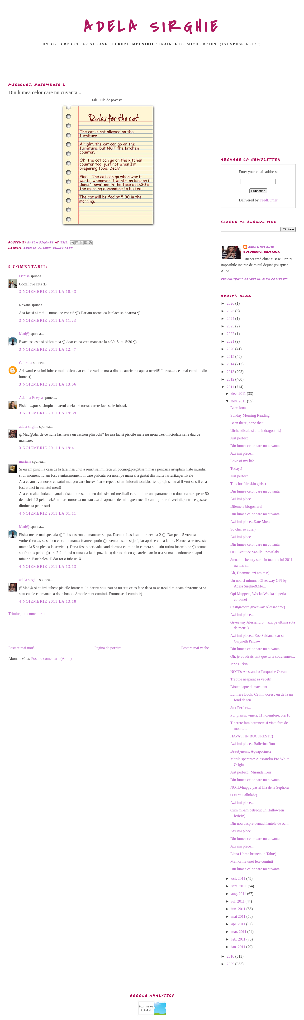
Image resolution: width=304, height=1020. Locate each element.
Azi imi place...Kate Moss (250, 522)
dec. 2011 (239, 393)
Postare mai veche (195, 648)
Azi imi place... (242, 453)
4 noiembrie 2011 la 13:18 (47, 601)
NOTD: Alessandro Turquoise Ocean (258, 672)
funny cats (63, 248)
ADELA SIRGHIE (152, 27)
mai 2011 (238, 916)
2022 (231, 334)
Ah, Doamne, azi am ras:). (250, 573)
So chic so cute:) (243, 529)
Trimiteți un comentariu (26, 614)
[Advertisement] (152, 65)
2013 (231, 372)
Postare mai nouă (21, 648)
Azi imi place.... (242, 537)
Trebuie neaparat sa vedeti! (250, 679)
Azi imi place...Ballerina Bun (252, 744)
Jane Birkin (239, 664)
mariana (25, 461)
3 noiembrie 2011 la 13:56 (47, 384)
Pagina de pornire (108, 648)
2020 (231, 349)
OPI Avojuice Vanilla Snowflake (255, 552)
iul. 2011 (238, 901)
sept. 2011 (239, 886)
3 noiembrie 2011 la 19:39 (47, 413)
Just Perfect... (240, 708)
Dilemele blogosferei (246, 506)
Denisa (24, 276)
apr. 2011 (238, 924)
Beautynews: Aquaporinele (250, 751)
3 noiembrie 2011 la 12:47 (47, 349)
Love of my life (242, 461)
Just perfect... (240, 438)
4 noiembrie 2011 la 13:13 (47, 566)
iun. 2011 (239, 909)
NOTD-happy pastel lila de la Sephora (259, 787)
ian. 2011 (238, 947)
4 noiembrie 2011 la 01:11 (47, 513)
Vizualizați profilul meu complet (254, 279)
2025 (231, 311)
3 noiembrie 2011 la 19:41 (47, 448)
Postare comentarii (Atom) (51, 659)
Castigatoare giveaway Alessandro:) (257, 607)
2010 (231, 956)
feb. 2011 (239, 939)
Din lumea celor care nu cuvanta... (256, 446)
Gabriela (25, 363)
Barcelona (238, 408)
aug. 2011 (239, 894)
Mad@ (24, 334)
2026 (231, 303)
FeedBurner (269, 200)
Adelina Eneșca (31, 398)
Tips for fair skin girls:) (248, 484)
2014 (231, 364)
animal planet (37, 248)
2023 (231, 326)
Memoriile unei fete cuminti (251, 861)
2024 (231, 319)
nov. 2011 (239, 401)
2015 (231, 356)
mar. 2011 (239, 932)
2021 (231, 341)
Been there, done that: (247, 423)
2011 (231, 387)
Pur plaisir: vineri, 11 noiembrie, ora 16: (260, 715)
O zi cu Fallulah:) (243, 795)
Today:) (236, 468)
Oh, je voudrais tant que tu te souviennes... (262, 656)
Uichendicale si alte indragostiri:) (255, 430)
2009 (231, 964)
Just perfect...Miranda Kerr (250, 772)
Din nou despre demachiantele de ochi (259, 823)
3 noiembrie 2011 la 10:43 (47, 291)
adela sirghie (28, 426)
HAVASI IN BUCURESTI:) (251, 736)
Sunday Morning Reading (250, 415)
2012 (231, 379)
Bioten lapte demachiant (248, 687)
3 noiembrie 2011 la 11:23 (47, 320)
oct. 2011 (238, 878)
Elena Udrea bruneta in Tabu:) (253, 854)
